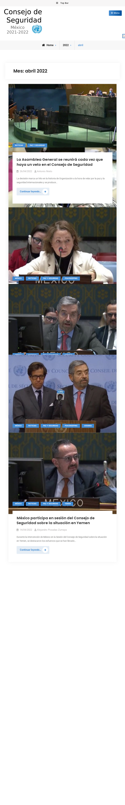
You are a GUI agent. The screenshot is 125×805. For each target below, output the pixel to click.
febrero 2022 (18, 533)
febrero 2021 (18, 593)
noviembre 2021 (20, 548)
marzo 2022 (18, 528)
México (18, 397)
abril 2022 (17, 523)
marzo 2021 (18, 588)
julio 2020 (17, 613)
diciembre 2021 (20, 543)
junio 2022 (17, 513)
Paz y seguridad (37, 145)
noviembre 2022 (20, 499)
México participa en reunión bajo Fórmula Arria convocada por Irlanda (61, 234)
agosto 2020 (18, 608)
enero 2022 (18, 538)
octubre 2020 (19, 603)
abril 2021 (17, 583)
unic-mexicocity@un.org (79, 521)
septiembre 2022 (21, 503)
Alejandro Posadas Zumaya (52, 243)
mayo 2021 (18, 578)
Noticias (19, 145)
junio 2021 (17, 573)
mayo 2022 (18, 518)
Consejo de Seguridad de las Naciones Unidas (55, 649)
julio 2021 (17, 568)
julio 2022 (17, 508)
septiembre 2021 (21, 558)
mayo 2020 (18, 622)
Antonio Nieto (44, 171)
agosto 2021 (18, 563)
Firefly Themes (103, 649)
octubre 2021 (19, 553)
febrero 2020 (18, 628)
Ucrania (88, 397)
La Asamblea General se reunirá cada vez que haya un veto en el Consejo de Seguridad (60, 162)
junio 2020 (17, 618)
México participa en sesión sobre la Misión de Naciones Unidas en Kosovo (59, 292)
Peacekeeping (71, 397)
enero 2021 (18, 598)
